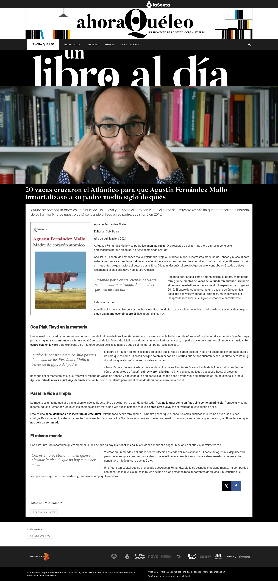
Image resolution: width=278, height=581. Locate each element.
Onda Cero (192, 556)
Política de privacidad (170, 572)
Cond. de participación (214, 572)
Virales (92, 44)
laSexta (127, 556)
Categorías (34, 529)
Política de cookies (192, 572)
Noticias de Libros (40, 535)
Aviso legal (153, 572)
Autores (109, 44)
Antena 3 (114, 556)
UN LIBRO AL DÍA (71, 44)
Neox (140, 556)
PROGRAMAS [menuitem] (202, 3)
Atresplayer (231, 556)
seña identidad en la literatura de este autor (73, 414)
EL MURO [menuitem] (222, 3)
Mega (166, 556)
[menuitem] (71, 44)
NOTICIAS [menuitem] (183, 3)
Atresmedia (39, 556)
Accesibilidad (183, 576)
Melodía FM (218, 556)
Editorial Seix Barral (44, 512)
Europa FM (205, 556)
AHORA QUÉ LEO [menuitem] (243, 3)
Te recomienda (130, 44)
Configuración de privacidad (161, 576)
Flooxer (244, 556)
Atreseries (179, 556)
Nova (153, 556)
